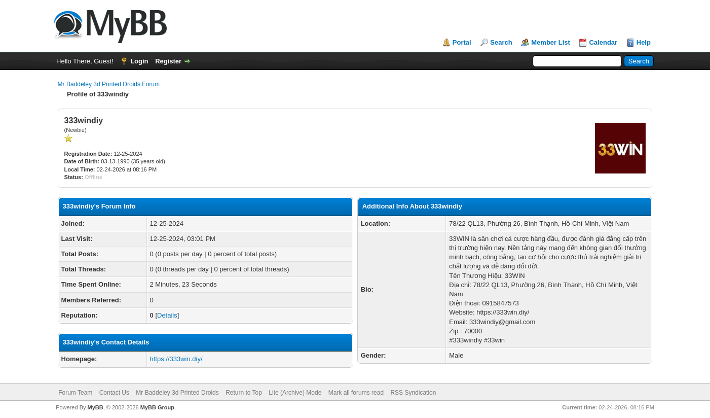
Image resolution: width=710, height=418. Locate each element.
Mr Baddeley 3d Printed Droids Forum (109, 84)
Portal (462, 42)
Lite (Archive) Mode (295, 392)
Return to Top (244, 392)
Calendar (603, 42)
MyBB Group (157, 407)
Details (167, 315)
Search (501, 42)
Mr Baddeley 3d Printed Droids (177, 392)
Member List (550, 42)
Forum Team (75, 392)
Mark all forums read (356, 392)
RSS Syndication (413, 392)
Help (644, 42)
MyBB (95, 407)
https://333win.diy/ (176, 359)
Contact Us (114, 392)
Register (168, 61)
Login (139, 61)
